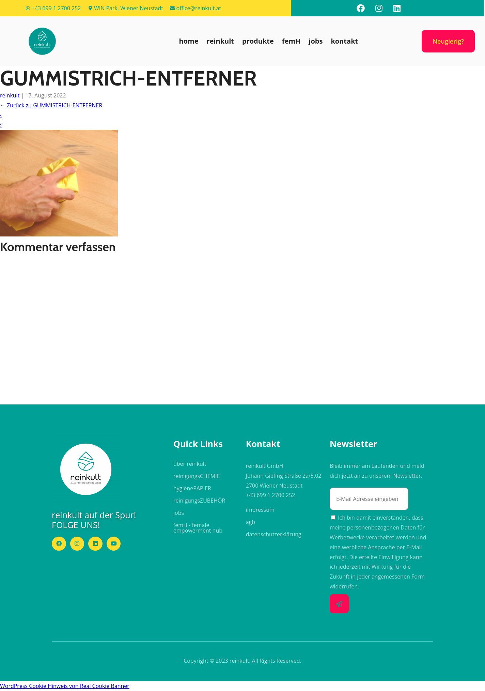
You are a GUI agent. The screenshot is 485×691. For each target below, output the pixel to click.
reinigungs (196, 476)
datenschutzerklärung (273, 534)
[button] (42, 41)
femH (291, 41)
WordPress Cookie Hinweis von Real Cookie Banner (64, 686)
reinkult (220, 41)
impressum (260, 509)
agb (250, 522)
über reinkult (189, 463)
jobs (316, 41)
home (189, 41)
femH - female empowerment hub (197, 527)
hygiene (192, 488)
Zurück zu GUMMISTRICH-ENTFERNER (51, 105)
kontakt (344, 41)
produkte (258, 41)
